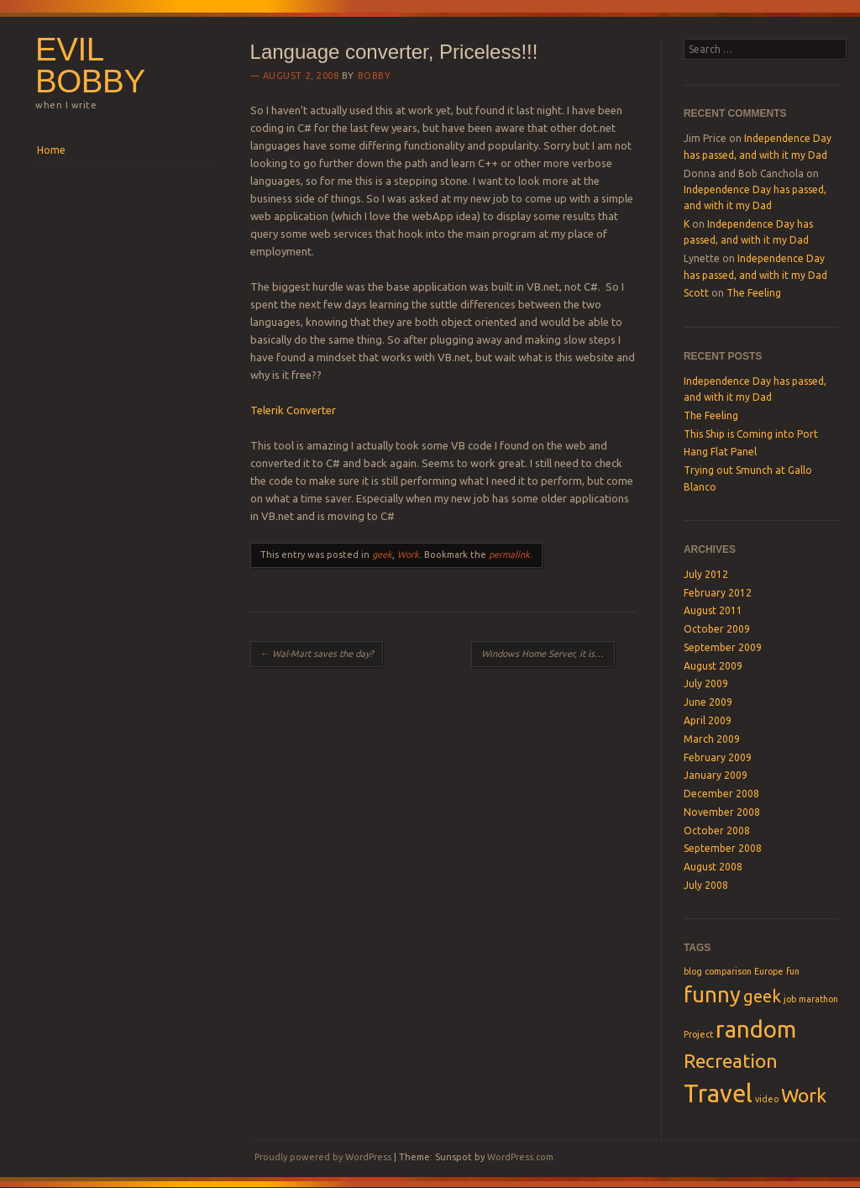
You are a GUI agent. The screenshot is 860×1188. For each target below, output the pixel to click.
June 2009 (708, 702)
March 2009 (712, 738)
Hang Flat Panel (720, 451)
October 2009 (717, 628)
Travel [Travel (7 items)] (718, 1093)
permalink (509, 554)
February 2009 (718, 757)
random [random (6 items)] (756, 1029)
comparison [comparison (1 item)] (728, 971)
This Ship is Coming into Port (751, 433)
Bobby (374, 76)
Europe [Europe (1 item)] (769, 971)
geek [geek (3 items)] (762, 996)
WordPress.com (520, 1157)
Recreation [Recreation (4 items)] (731, 1060)
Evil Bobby (90, 65)
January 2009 (715, 775)
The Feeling (753, 292)
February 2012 (718, 592)
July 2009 (706, 683)
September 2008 (723, 848)
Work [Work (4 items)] (803, 1095)
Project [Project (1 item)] (698, 1034)
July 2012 (706, 574)
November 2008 (722, 812)
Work (408, 554)
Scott (696, 292)
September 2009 (723, 647)
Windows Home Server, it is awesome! (548, 654)
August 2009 (713, 665)
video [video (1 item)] (767, 1099)
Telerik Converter (293, 410)
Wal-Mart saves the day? (316, 654)
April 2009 (708, 720)
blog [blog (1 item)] (693, 971)
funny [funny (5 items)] (712, 994)
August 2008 (713, 866)
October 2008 (717, 830)
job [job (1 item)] (790, 999)
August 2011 (713, 610)
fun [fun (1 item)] (793, 971)
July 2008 (706, 885)
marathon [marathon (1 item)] (818, 999)
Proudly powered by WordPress (322, 1157)
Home (51, 150)
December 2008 (721, 793)
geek (382, 554)
